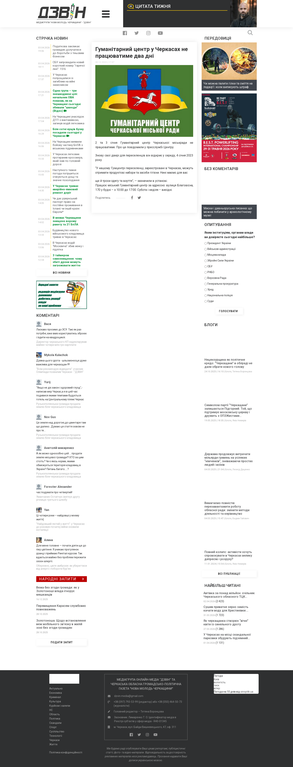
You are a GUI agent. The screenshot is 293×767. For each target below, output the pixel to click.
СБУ (209, 266)
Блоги (228, 371)
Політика (54, 718)
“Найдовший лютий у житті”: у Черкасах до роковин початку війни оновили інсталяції (60, 526)
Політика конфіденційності (65, 752)
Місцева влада (216, 254)
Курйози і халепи (59, 705)
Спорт (53, 727)
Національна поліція (220, 295)
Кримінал (55, 697)
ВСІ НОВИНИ (61, 272)
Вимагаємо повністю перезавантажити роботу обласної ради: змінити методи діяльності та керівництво (226, 508)
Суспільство (56, 731)
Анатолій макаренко (59, 448)
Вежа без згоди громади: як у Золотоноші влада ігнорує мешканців (57, 591)
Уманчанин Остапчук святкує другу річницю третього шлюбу (58, 498)
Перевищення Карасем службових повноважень (61, 607)
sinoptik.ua (246, 691)
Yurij (47, 382)
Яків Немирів (239, 420)
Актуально (56, 688)
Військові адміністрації (221, 248)
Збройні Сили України (220, 260)
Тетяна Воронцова (242, 371)
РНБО (210, 272)
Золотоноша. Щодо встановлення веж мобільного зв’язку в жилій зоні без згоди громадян (61, 624)
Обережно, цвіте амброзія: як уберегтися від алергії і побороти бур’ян (61, 567)
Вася (47, 324)
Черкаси (54, 740)
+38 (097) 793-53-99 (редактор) (133, 701)
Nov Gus (50, 417)
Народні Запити (61, 579)
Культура (55, 701)
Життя (53, 744)
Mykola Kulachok (56, 355)
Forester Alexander (58, 487)
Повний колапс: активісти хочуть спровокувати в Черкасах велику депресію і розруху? (228, 555)
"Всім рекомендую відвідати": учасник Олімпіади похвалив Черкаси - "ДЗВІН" (60, 370)
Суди (210, 301)
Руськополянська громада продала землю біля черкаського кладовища (58, 405)
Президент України (219, 243)
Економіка (55, 692)
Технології (55, 735)
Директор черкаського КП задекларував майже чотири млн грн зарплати (61, 343)
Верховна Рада (216, 277)
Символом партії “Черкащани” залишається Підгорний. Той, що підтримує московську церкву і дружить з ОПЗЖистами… (228, 410)
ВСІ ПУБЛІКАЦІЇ (229, 573)
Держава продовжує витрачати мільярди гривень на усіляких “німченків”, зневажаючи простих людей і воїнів (228, 459)
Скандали (55, 722)
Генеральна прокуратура (222, 283)
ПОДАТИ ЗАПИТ (62, 642)
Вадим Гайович (240, 518)
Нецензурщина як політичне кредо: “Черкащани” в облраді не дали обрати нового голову (228, 363)
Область (54, 714)
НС (51, 710)
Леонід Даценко (241, 469)
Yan (46, 510)
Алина (48, 540)
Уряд (210, 289)
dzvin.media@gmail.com (128, 695)
